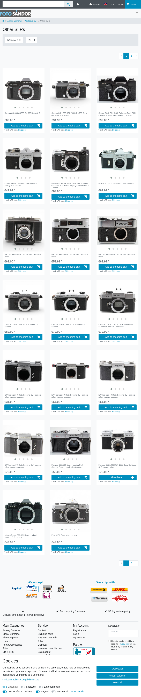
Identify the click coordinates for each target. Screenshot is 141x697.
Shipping (22, 130)
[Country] (105, 4)
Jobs (40, 641)
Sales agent (44, 652)
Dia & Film (8, 652)
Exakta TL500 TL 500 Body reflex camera (116, 183)
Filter (5, 648)
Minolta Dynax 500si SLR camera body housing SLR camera (20, 536)
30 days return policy (119, 611)
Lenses (6, 641)
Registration (79, 630)
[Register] (95, 4)
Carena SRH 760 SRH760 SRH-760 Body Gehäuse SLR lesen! (69, 114)
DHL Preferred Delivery (20, 691)
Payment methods (47, 637)
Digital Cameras (11, 634)
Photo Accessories (12, 644)
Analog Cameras (14, 21)
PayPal (44, 691)
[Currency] (113, 4)
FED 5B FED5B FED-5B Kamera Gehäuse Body (22, 255)
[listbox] (23, 89)
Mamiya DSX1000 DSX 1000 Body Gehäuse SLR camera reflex (117, 466)
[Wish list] (121, 4)
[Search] (68, 4)
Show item (122, 477)
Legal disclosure (29, 679)
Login (76, 634)
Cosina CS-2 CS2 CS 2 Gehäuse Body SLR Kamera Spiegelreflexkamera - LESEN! (117, 114)
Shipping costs (45, 634)
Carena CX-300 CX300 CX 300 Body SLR (22, 113)
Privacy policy (11, 679)
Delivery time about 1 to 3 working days (23, 614)
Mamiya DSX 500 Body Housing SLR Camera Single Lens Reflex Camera (67, 466)
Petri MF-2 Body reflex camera (64, 535)
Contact (42, 630)
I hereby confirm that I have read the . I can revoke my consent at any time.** (123, 645)
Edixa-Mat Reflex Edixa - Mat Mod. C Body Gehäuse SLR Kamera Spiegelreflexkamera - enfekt (70, 185)
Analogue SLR (31, 21)
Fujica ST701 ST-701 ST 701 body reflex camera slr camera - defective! (116, 326)
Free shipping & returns (72, 611)
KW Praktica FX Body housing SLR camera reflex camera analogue (22, 396)
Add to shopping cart (25, 125)
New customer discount (50, 648)
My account (79, 637)
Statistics (31, 686)
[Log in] (81, 4)
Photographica (10, 637)
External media (52, 686)
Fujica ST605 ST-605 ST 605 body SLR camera (21, 326)
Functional (62, 691)
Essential (13, 686)
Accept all (117, 668)
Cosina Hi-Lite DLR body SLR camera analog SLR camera (20, 184)
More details (77, 691)
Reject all (117, 682)
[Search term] (33, 4)
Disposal (42, 644)
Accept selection (117, 675)
